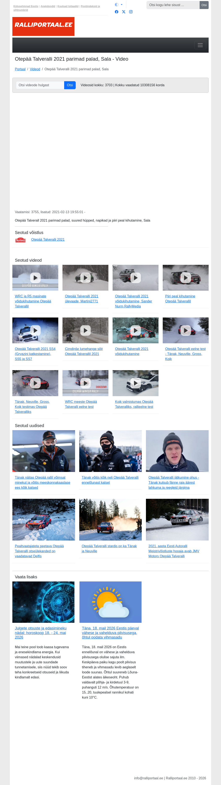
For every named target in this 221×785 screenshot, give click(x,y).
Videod (35, 69)
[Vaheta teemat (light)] (118, 4)
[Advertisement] (110, 741)
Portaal (20, 69)
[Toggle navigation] (200, 45)
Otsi (204, 5)
